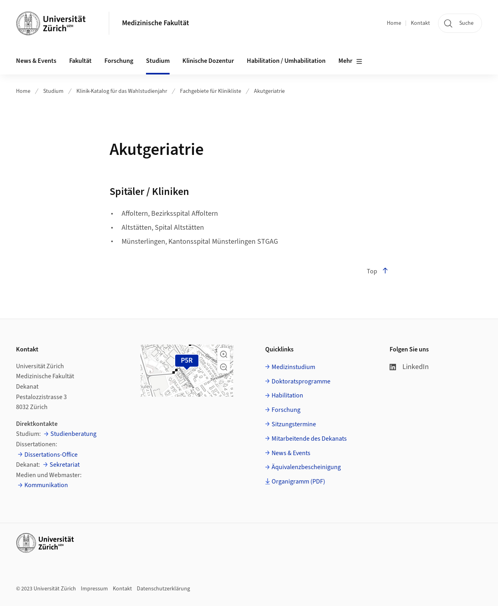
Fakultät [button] (80, 60)
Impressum (94, 589)
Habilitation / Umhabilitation (286, 60)
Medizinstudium (293, 367)
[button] (223, 354)
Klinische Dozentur (208, 60)
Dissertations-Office (51, 454)
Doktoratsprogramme (301, 381)
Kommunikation (46, 485)
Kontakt (420, 23)
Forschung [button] (118, 60)
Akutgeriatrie (269, 91)
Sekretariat (65, 464)
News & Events (291, 453)
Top (377, 271)
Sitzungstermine (294, 424)
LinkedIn (409, 367)
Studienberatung (73, 433)
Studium (53, 91)
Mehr (350, 61)
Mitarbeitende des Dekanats (309, 438)
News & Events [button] (36, 60)
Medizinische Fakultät (155, 23)
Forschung (286, 409)
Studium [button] (158, 60)
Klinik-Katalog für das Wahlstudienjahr (121, 91)
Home (394, 23)
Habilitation (287, 395)
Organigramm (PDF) (298, 481)
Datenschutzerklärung (163, 589)
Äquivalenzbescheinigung (306, 467)
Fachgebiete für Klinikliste (210, 91)
